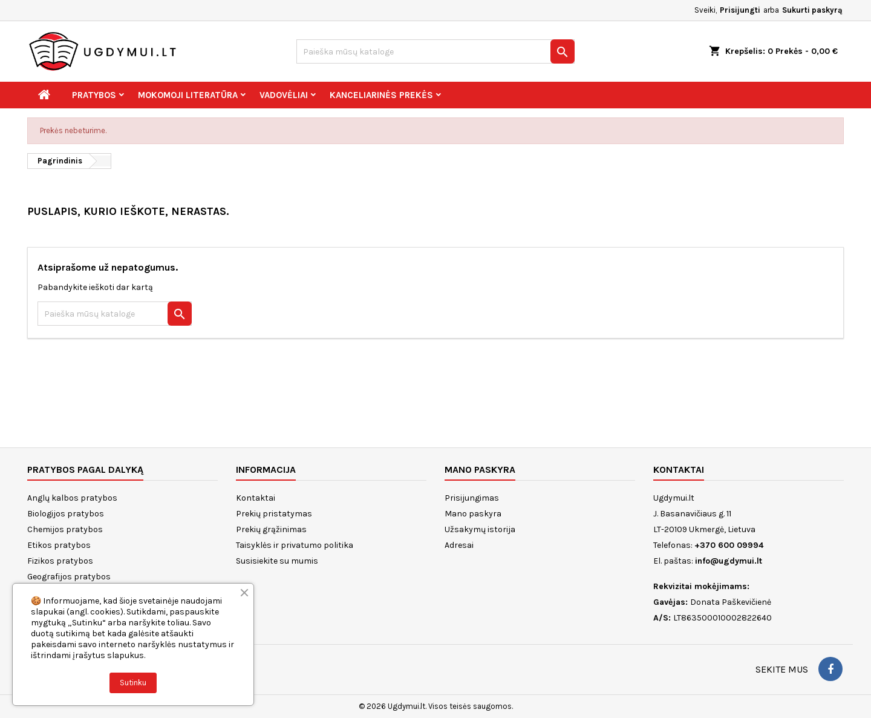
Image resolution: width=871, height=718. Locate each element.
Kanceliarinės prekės (381, 95)
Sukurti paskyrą (812, 10)
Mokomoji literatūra (188, 95)
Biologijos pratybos (65, 514)
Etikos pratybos (59, 545)
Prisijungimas (472, 498)
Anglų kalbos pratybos (72, 498)
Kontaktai (255, 498)
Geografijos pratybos (69, 576)
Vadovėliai (283, 95)
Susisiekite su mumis (277, 561)
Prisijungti (740, 10)
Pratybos (94, 95)
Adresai (459, 545)
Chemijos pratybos (65, 529)
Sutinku (133, 682)
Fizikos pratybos (60, 561)
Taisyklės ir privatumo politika (294, 545)
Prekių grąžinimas (271, 529)
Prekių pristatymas (274, 514)
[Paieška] (435, 51)
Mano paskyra (473, 514)
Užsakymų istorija (480, 529)
